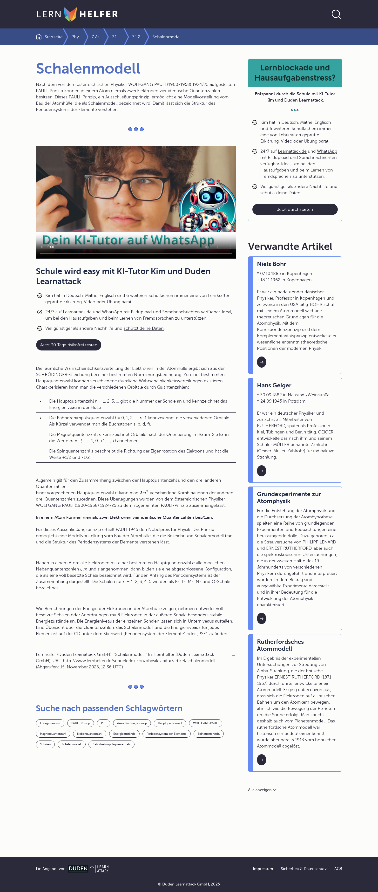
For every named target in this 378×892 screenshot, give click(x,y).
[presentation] (144, 492)
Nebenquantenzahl (89, 733)
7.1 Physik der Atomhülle (186, 36)
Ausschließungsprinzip (132, 723)
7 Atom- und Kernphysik (130, 36)
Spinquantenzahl (209, 733)
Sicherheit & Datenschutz (304, 869)
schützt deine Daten (144, 328)
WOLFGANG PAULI (205, 723)
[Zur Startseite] (77, 14)
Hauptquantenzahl (170, 723)
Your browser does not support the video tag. (136, 202)
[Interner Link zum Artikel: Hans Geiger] (261, 471)
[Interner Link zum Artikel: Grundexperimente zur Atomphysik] (261, 618)
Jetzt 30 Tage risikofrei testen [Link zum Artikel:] (68, 345)
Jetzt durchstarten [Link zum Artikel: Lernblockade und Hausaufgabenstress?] (295, 209)
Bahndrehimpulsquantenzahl (111, 744)
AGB (338, 869)
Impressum (263, 869)
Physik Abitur (84, 36)
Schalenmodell (71, 744)
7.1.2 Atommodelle (237, 36)
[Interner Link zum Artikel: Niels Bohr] (261, 362)
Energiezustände (124, 733)
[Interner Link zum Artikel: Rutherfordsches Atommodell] (261, 760)
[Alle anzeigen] (262, 790)
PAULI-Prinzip (80, 723)
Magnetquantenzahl (53, 733)
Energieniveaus (50, 723)
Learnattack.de (77, 311)
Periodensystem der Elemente (167, 733)
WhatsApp (112, 311)
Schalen (45, 744)
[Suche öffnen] (336, 14)
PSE (103, 723)
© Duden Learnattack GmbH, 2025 (189, 884)
